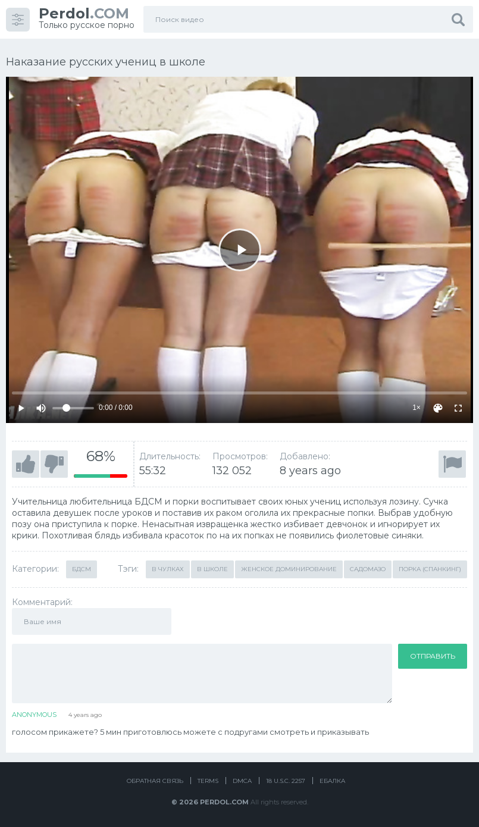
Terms (208, 781)
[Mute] (41, 408)
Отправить (432, 655)
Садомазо (368, 569)
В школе (212, 569)
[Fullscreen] (458, 408)
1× (416, 407)
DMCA (242, 781)
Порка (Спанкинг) (430, 569)
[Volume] (73, 408)
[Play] (239, 249)
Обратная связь (155, 781)
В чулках (168, 569)
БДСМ (81, 569)
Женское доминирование (289, 569)
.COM (84, 13)
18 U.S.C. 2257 (285, 781)
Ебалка (332, 781)
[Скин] (438, 408)
